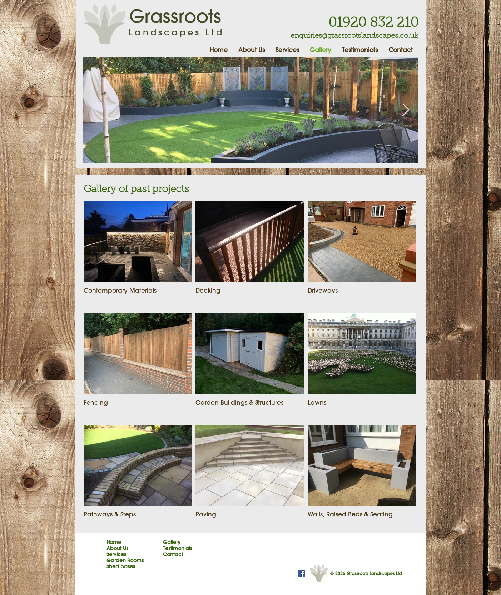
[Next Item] (406, 110)
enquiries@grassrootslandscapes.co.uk (354, 36)
